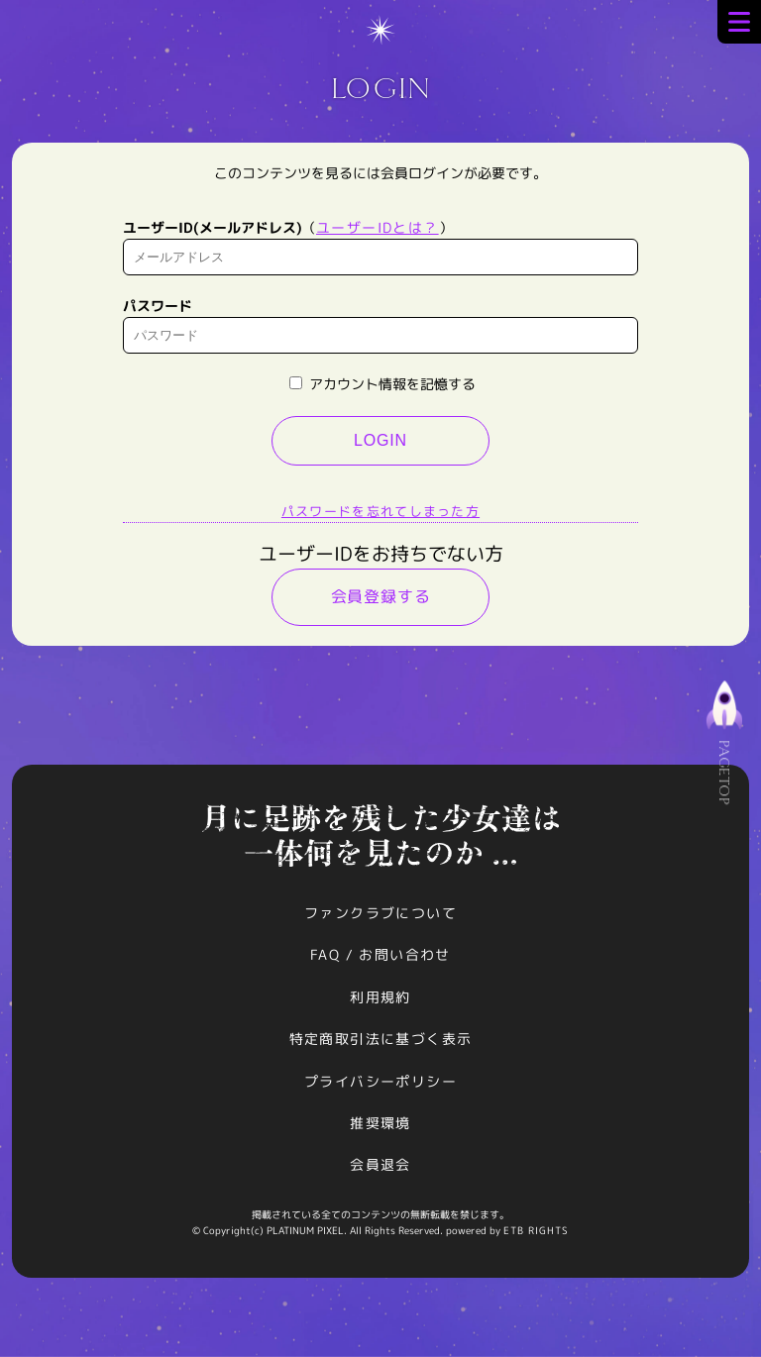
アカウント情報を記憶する (382, 383)
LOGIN (380, 440)
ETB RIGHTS (536, 1230)
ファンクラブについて (380, 912)
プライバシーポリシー (380, 1081)
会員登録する (381, 596)
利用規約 (380, 997)
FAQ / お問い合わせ (380, 954)
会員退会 (380, 1164)
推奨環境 (380, 1122)
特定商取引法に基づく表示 (381, 1038)
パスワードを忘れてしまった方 (380, 511)
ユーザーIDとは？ (377, 227)
